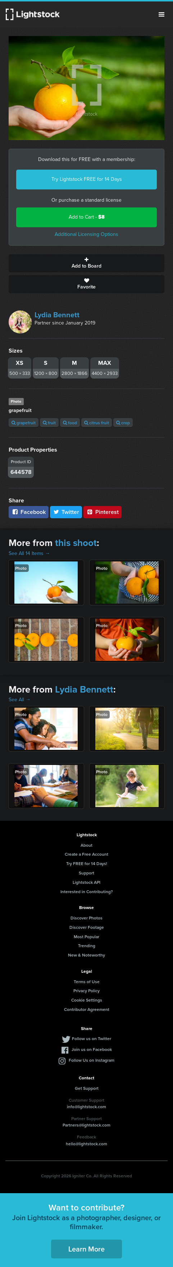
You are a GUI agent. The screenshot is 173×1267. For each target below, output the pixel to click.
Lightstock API (86, 882)
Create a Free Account (86, 854)
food (70, 423)
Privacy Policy (86, 991)
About (86, 845)
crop (123, 423)
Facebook (29, 512)
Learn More (86, 1249)
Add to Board (86, 263)
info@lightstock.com (86, 1106)
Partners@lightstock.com (86, 1125)
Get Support (87, 1088)
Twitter (66, 512)
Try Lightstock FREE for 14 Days (86, 179)
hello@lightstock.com (86, 1144)
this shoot (76, 543)
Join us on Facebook (92, 1049)
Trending (86, 946)
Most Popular (86, 937)
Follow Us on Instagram (91, 1060)
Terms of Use (87, 982)
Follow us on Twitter (91, 1038)
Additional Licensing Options (86, 234)
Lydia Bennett (57, 314)
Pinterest (102, 512)
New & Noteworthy (86, 955)
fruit (49, 423)
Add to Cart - (87, 217)
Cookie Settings (86, 1000)
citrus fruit (96, 423)
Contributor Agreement (86, 1009)
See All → (20, 699)
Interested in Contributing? (86, 891)
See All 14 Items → (29, 553)
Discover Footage (86, 927)
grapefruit (24, 423)
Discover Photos (86, 918)
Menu (161, 14)
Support (86, 873)
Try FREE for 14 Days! (86, 863)
